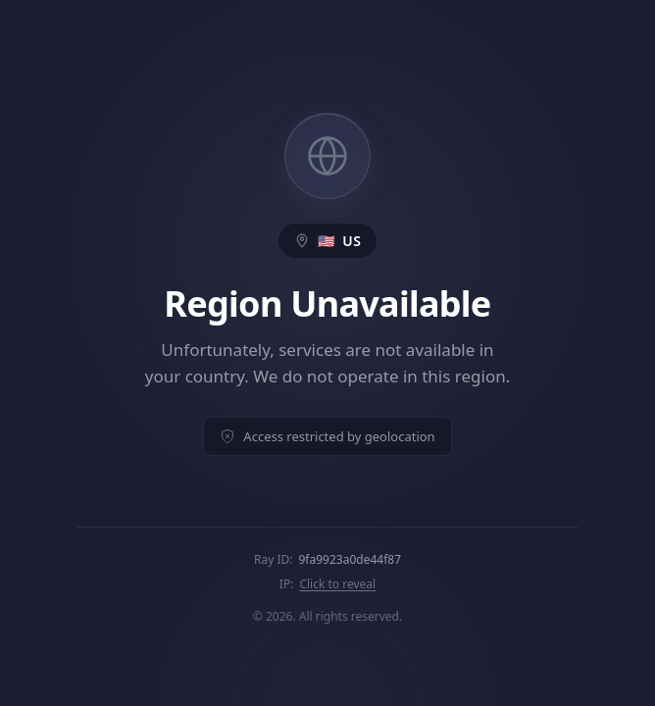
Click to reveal (337, 584)
